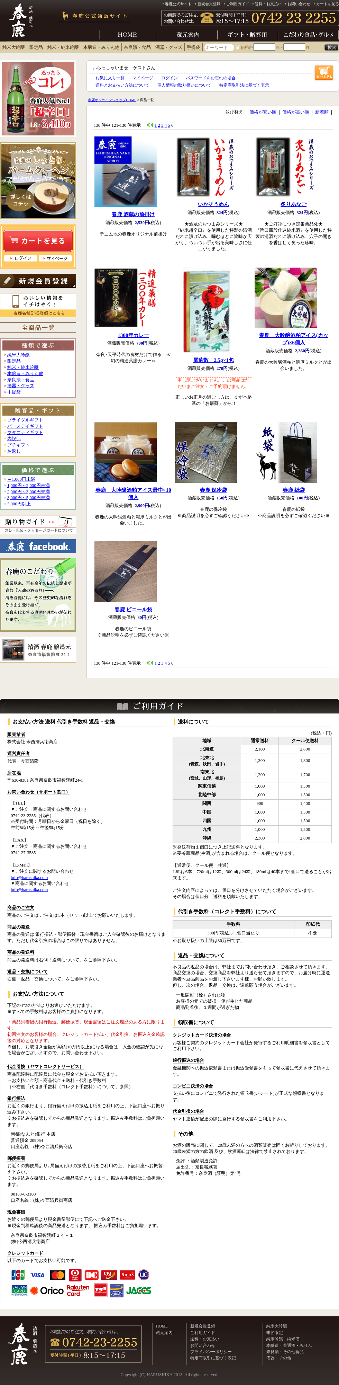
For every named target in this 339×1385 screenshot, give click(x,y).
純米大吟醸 (13, 47)
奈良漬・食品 (137, 47)
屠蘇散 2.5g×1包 (213, 360)
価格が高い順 (295, 112)
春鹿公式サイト (178, 4)
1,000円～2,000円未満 (28, 485)
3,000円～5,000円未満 (28, 497)
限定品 (36, 47)
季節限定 (274, 1333)
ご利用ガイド (237, 4)
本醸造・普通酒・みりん (289, 1345)
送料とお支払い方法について (122, 85)
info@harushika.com (29, 877)
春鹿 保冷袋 (213, 490)
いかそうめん (213, 204)
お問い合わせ (298, 4)
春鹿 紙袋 (294, 490)
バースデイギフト (25, 426)
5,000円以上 (19, 503)
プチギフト (18, 445)
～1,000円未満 (21, 479)
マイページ (142, 78)
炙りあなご (293, 204)
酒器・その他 (278, 1358)
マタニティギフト (25, 432)
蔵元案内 (164, 1333)
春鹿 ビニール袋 (133, 609)
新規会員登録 (209, 4)
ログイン (169, 78)
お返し (14, 451)
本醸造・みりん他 (101, 47)
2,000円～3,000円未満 (28, 491)
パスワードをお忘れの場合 (211, 78)
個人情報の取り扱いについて (184, 85)
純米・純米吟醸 (63, 47)
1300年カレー (133, 335)
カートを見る (327, 4)
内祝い (14, 438)
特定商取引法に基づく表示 (244, 85)
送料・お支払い (268, 4)
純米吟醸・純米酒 (283, 1339)
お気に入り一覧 (110, 78)
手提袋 (193, 47)
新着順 (322, 112)
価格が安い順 (262, 112)
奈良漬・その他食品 (285, 1352)
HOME (162, 1326)
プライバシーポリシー (211, 1352)
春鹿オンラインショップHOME (112, 100)
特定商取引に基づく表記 (213, 1358)
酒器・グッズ (168, 47)
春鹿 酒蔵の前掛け (133, 214)
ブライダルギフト (25, 420)
